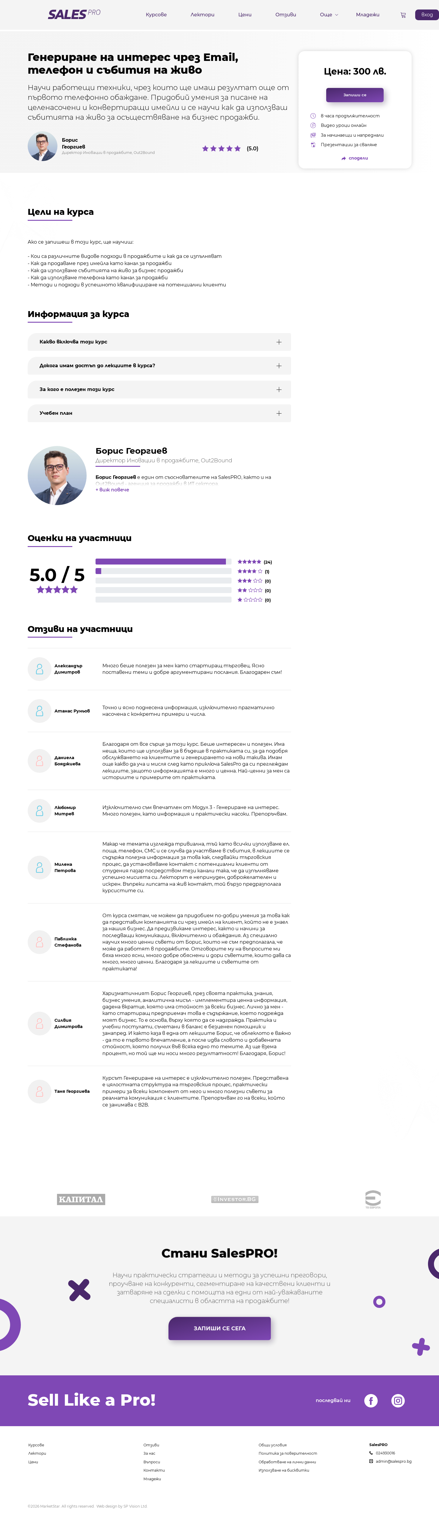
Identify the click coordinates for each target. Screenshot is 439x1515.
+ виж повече (112, 490)
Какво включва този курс (73, 342)
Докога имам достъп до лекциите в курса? (97, 365)
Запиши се (354, 94)
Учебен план (56, 413)
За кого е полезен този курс (77, 389)
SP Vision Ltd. (136, 1506)
